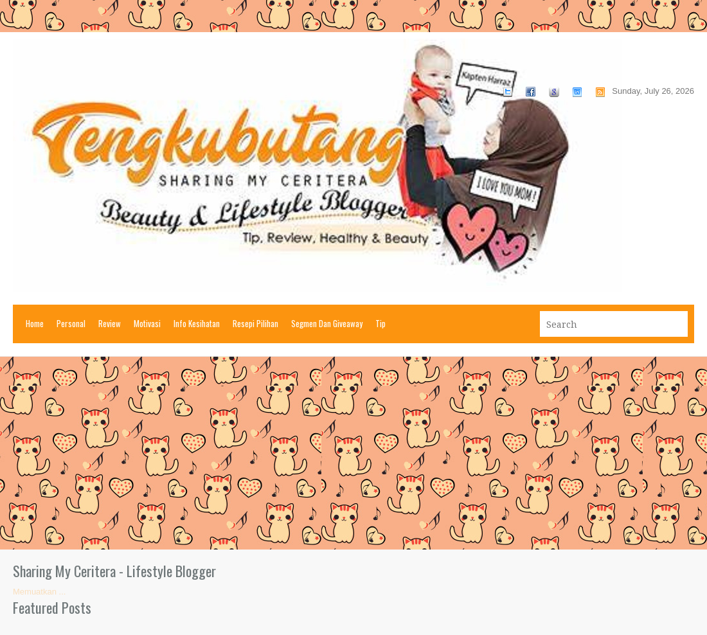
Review (109, 323)
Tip (380, 323)
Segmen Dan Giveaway (326, 323)
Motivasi (147, 323)
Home (35, 323)
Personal (71, 323)
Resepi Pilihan (255, 323)
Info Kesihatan (197, 323)
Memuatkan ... (39, 591)
